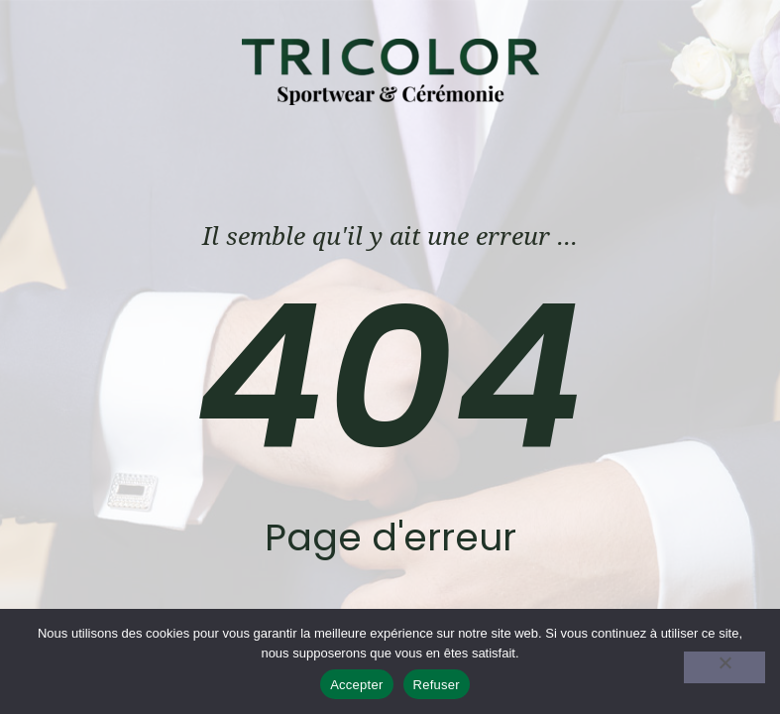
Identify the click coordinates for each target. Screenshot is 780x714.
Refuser (436, 684)
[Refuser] (724, 667)
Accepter (356, 684)
